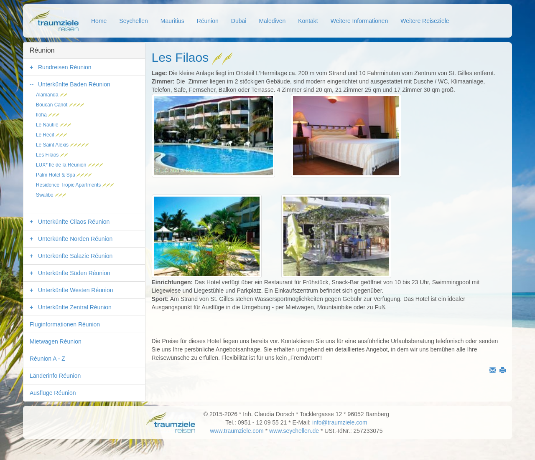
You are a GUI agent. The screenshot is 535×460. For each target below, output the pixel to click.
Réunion (208, 21)
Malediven (272, 21)
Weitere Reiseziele (424, 21)
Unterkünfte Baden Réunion (74, 84)
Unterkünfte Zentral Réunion (75, 307)
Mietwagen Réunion (56, 341)
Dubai (239, 21)
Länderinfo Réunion (55, 375)
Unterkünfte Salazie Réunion (75, 256)
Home (99, 21)
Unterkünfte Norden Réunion (75, 238)
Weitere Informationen (359, 21)
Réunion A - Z (47, 358)
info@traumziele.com (339, 422)
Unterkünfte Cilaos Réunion (74, 221)
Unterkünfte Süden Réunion (74, 273)
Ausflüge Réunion (53, 392)
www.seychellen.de (294, 430)
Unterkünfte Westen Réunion (75, 290)
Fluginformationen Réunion (65, 324)
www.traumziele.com (236, 430)
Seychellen (133, 21)
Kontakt (308, 21)
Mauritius (172, 21)
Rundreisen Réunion (65, 67)
